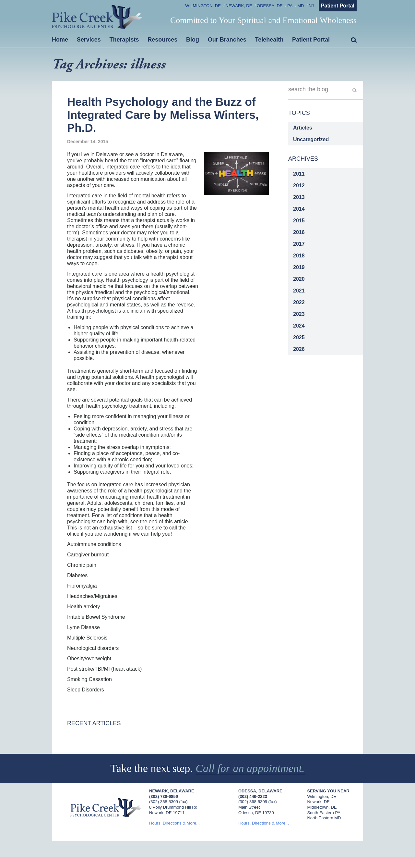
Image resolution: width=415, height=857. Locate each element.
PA (289, 5)
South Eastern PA (323, 812)
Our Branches (227, 39)
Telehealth (269, 39)
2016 (299, 232)
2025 (299, 337)
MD (300, 5)
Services (89, 39)
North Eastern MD (324, 817)
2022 (299, 302)
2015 (299, 220)
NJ (311, 5)
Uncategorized (311, 139)
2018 (299, 255)
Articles (302, 127)
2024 (299, 326)
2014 (299, 209)
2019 (299, 267)
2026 (299, 349)
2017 (299, 244)
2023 (299, 314)
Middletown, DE (322, 807)
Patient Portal (337, 5)
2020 (299, 279)
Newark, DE (239, 5)
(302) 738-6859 (163, 796)
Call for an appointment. (250, 768)
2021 (299, 290)
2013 (299, 197)
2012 (299, 185)
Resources (162, 39)
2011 (299, 174)
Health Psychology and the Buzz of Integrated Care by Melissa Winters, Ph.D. (163, 114)
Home (60, 39)
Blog (192, 39)
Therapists (124, 39)
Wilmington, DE (203, 5)
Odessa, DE (269, 5)
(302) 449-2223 (252, 796)
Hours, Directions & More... (174, 823)
